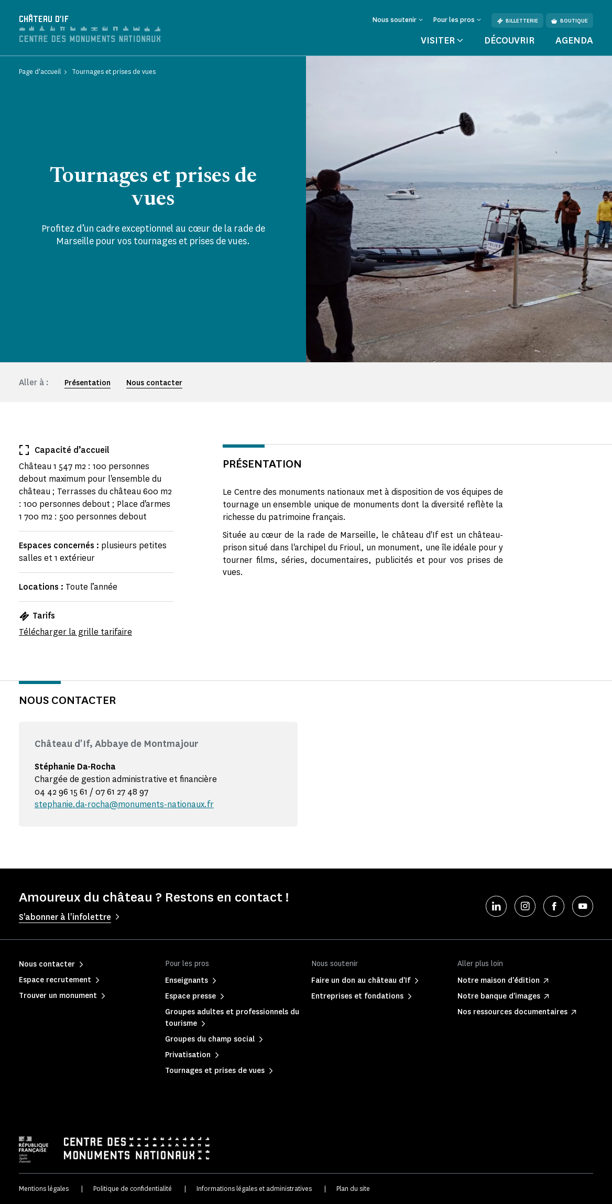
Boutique (569, 21)
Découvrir (509, 40)
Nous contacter (154, 383)
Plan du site (353, 1188)
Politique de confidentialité (132, 1188)
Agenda (574, 40)
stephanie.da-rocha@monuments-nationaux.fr (124, 804)
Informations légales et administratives (254, 1188)
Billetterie (517, 21)
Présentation (87, 383)
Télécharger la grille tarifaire (75, 631)
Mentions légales (44, 1188)
